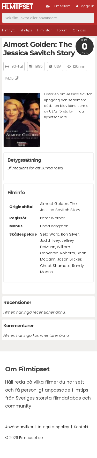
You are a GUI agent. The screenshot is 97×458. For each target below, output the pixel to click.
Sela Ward (49, 234)
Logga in (85, 6)
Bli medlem (58, 6)
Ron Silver (70, 234)
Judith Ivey (50, 240)
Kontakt (81, 426)
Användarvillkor (19, 426)
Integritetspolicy (53, 426)
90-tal (17, 66)
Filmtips (26, 30)
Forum (62, 30)
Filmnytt (8, 30)
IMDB (11, 78)
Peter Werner (52, 218)
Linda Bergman (54, 226)
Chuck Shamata (55, 265)
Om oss (79, 30)
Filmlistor (44, 30)
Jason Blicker (69, 259)
